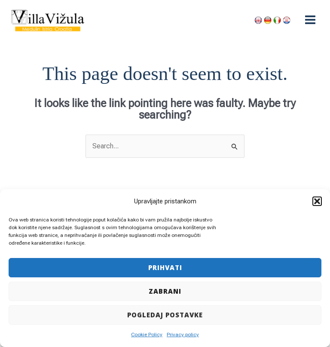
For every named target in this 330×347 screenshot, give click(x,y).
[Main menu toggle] (310, 20)
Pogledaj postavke (165, 314)
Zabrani (165, 291)
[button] (317, 201)
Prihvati (165, 267)
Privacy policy (183, 335)
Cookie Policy (146, 335)
